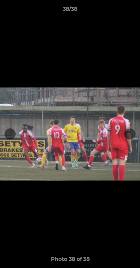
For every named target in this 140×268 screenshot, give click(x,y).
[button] (131, 10)
